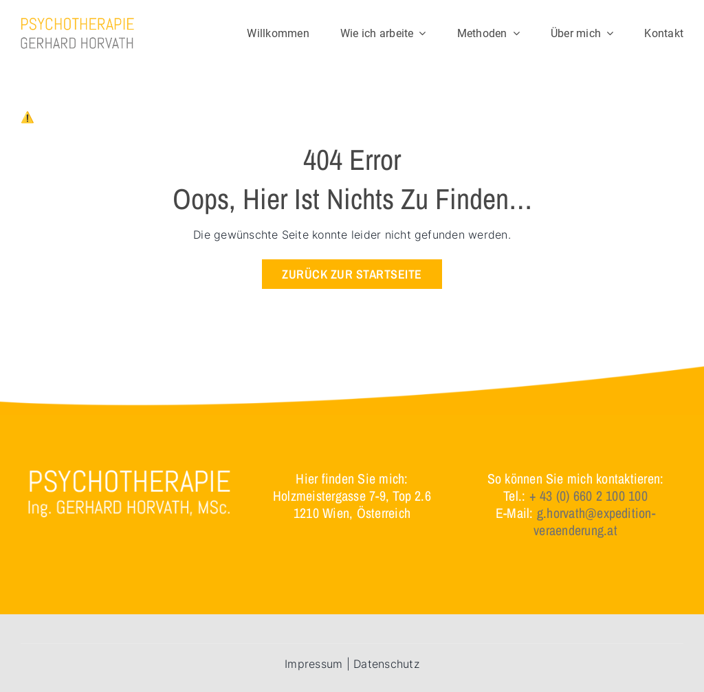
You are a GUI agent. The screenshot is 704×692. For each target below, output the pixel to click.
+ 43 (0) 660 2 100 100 (588, 495)
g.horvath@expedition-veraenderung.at (594, 521)
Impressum (313, 664)
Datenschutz (386, 664)
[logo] (77, 23)
